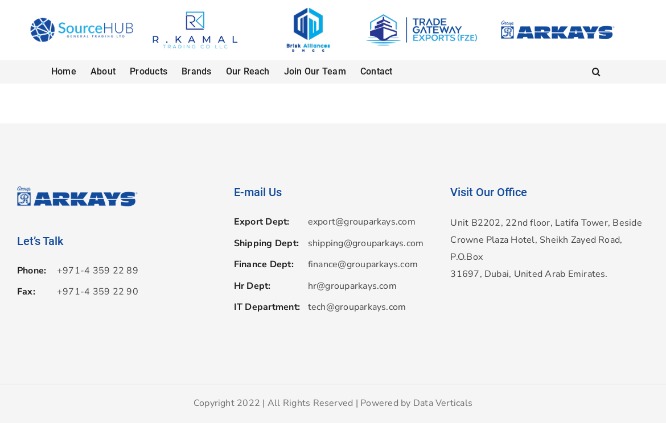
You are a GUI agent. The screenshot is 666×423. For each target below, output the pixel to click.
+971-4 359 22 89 (97, 270)
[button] (596, 71)
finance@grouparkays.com (363, 264)
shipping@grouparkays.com (366, 243)
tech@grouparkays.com (357, 307)
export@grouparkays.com (362, 221)
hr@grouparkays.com (352, 286)
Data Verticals (442, 403)
